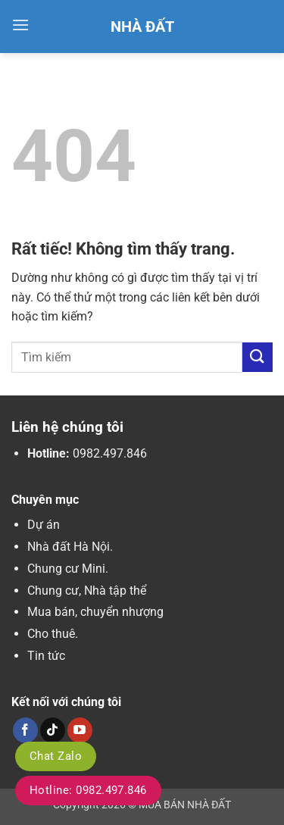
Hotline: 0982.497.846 (88, 790)
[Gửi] (257, 357)
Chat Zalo (56, 756)
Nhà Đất (142, 26)
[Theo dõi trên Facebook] (25, 730)
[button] (20, 24)
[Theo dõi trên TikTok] (52, 730)
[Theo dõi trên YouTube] (79, 730)
